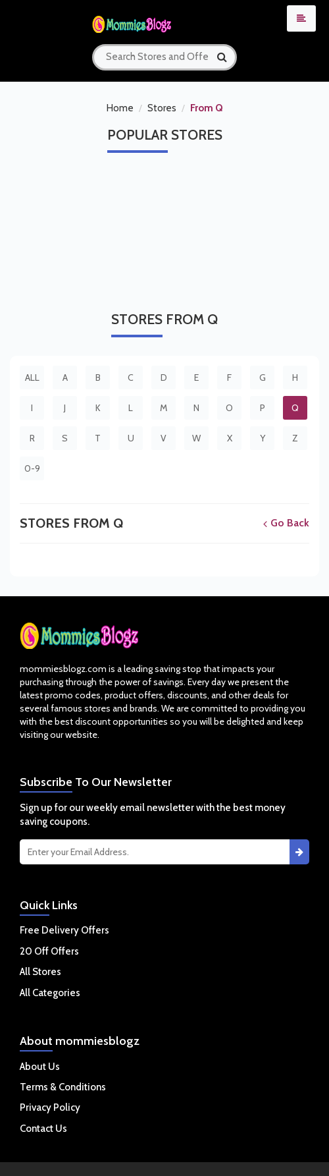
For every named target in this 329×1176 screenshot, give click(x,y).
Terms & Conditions (63, 1087)
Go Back (286, 523)
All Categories (50, 993)
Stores (161, 108)
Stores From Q (71, 523)
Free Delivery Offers (64, 930)
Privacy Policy (50, 1107)
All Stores (40, 972)
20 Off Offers (49, 951)
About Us (40, 1067)
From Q (206, 108)
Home (120, 108)
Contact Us (43, 1128)
